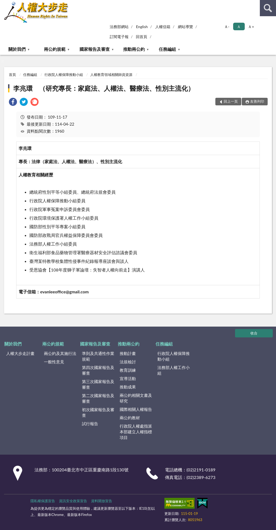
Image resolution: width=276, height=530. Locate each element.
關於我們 (17, 49)
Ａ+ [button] (251, 26)
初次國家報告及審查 (98, 412)
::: (4, 4)
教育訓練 (128, 370)
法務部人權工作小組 (173, 370)
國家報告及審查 (95, 49)
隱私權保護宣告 (42, 501)
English (142, 26)
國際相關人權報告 (136, 409)
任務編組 (167, 49)
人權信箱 (162, 26)
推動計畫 (128, 353)
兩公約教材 (130, 417)
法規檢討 (128, 361)
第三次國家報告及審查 (98, 384)
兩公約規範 (54, 49)
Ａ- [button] (226, 26)
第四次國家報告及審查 (98, 370)
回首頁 (141, 36)
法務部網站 (119, 26)
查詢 (268, 8)
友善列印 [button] (257, 101)
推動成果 (128, 386)
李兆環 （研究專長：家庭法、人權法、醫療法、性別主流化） (103, 88)
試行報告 (90, 423)
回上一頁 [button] (231, 101)
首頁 (12, 74)
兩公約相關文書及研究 (136, 398)
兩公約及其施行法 (60, 353)
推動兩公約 (134, 49)
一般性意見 (54, 361)
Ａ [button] (239, 26)
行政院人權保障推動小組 (63, 74)
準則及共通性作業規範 (98, 356)
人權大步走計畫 (20, 353)
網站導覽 (185, 26)
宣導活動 (128, 378)
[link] (13, 102)
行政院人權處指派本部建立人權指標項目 (136, 432)
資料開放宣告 (101, 501)
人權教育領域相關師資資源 (111, 74)
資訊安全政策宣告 (73, 501)
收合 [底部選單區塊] (253, 333)
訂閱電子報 (119, 36)
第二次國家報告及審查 (98, 398)
